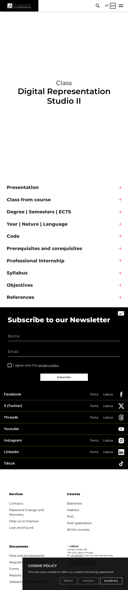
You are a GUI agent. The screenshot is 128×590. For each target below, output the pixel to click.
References (20, 297)
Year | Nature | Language (37, 224)
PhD (70, 516)
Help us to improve (24, 521)
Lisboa (108, 394)
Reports (15, 575)
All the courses (78, 529)
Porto (94, 394)
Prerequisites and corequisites (44, 248)
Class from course (29, 199)
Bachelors (74, 503)
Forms (14, 569)
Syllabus (17, 273)
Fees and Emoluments (26, 556)
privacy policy (48, 365)
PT (107, 6)
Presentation (23, 187)
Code (13, 236)
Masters (73, 510)
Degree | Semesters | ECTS (39, 212)
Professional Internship (35, 261)
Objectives (20, 285)
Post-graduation (79, 523)
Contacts (16, 503)
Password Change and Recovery (26, 512)
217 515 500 (76, 555)
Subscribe (64, 377)
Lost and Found (21, 528)
